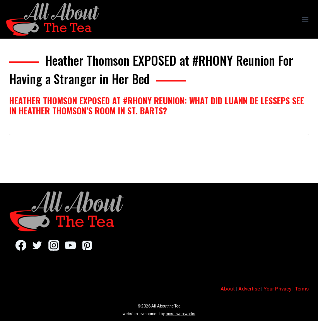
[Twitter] (37, 245)
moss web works (180, 314)
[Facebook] (20, 245)
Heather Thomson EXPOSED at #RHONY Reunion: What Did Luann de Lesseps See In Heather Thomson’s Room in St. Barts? (156, 105)
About (228, 289)
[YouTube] (70, 245)
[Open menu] (305, 19)
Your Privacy (277, 289)
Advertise (249, 289)
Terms (302, 289)
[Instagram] (53, 245)
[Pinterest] (86, 245)
